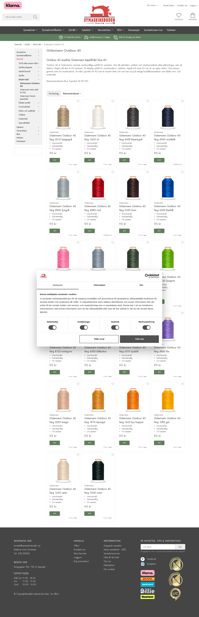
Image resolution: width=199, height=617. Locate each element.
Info (159, 160)
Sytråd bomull (29, 71)
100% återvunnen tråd (29, 63)
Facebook (148, 559)
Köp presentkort (81, 561)
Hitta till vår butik (111, 557)
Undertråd (23, 118)
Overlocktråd (29, 106)
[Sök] (35, 16)
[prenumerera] (180, 547)
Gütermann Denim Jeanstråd (27, 97)
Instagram (148, 563)
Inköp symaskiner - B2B (115, 549)
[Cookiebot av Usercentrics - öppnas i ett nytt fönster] (147, 276)
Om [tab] (141, 285)
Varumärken (28, 130)
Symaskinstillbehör (28, 55)
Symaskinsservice (153, 30)
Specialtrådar (24, 122)
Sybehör (28, 127)
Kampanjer (134, 30)
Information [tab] (99, 285)
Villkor (76, 545)
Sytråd (28, 59)
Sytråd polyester (29, 67)
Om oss (107, 561)
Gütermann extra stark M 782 (29, 91)
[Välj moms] (152, 5)
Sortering (54, 93)
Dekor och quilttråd (29, 110)
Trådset (22, 114)
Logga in (193, 5)
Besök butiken (168, 5)
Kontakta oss (182, 5)
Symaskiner (28, 52)
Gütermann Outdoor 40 (30, 85)
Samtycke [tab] (58, 285)
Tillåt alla (139, 339)
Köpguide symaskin (113, 545)
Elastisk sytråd (29, 102)
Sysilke (29, 75)
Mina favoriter (80, 553)
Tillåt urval (99, 339)
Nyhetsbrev (109, 565)
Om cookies (109, 569)
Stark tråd (29, 79)
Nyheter (171, 30)
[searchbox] (16, 16)
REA (28, 134)
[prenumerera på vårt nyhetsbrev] (158, 547)
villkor (56, 593)
